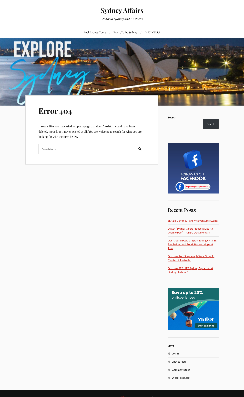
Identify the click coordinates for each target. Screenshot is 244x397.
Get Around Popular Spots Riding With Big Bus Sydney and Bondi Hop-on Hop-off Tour (192, 244)
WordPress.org (180, 377)
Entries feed (179, 361)
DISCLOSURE (152, 32)
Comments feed (181, 369)
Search (172, 117)
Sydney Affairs (122, 10)
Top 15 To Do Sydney (125, 32)
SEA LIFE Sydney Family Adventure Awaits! (193, 220)
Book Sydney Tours (95, 32)
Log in (175, 353)
